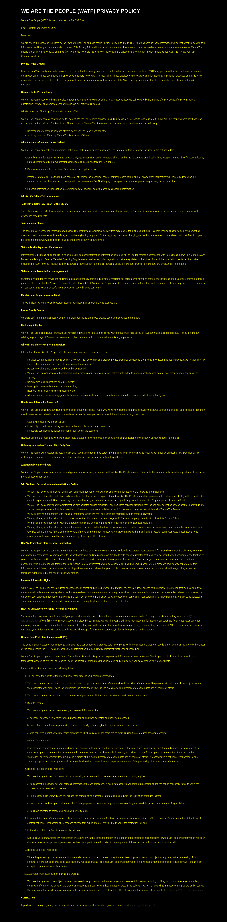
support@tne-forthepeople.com (187, 890)
